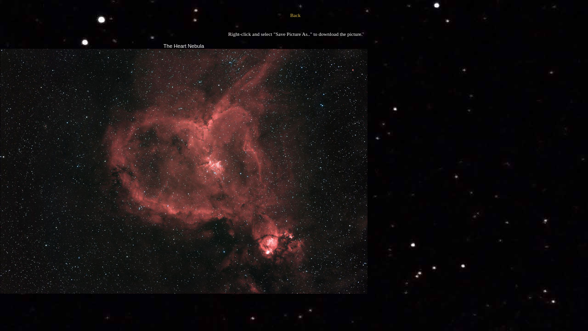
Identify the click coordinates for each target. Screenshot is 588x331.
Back (295, 15)
